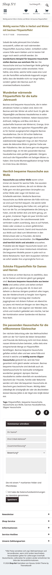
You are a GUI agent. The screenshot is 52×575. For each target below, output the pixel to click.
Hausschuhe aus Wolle (13, 404)
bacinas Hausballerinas (34, 404)
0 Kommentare (23, 34)
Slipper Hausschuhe (12, 407)
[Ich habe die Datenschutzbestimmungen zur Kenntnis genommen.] (7, 492)
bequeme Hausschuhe (32, 402)
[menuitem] (5, 12)
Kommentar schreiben (26, 423)
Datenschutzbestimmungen (32, 492)
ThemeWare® (26, 565)
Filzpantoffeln (14, 402)
